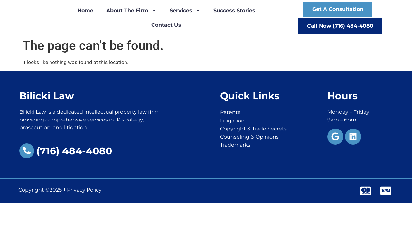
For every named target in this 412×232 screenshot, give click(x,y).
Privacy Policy (84, 190)
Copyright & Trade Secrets (253, 129)
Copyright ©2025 (40, 190)
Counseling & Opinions (249, 137)
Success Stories (234, 10)
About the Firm (131, 10)
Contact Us (166, 25)
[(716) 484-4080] (26, 150)
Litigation (232, 121)
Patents (230, 112)
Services (185, 10)
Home (85, 10)
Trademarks (235, 145)
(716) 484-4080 (74, 151)
